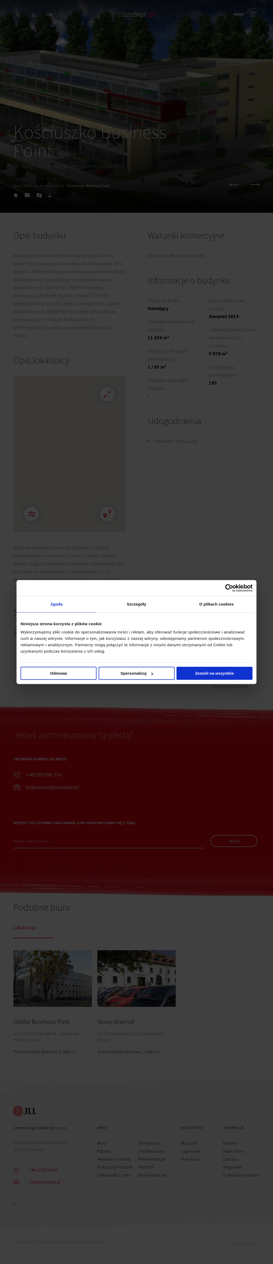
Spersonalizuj (137, 673)
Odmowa (58, 673)
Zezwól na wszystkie (214, 673)
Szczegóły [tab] (136, 604)
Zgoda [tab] (56, 604)
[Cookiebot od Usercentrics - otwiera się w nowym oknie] (229, 588)
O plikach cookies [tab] (216, 604)
